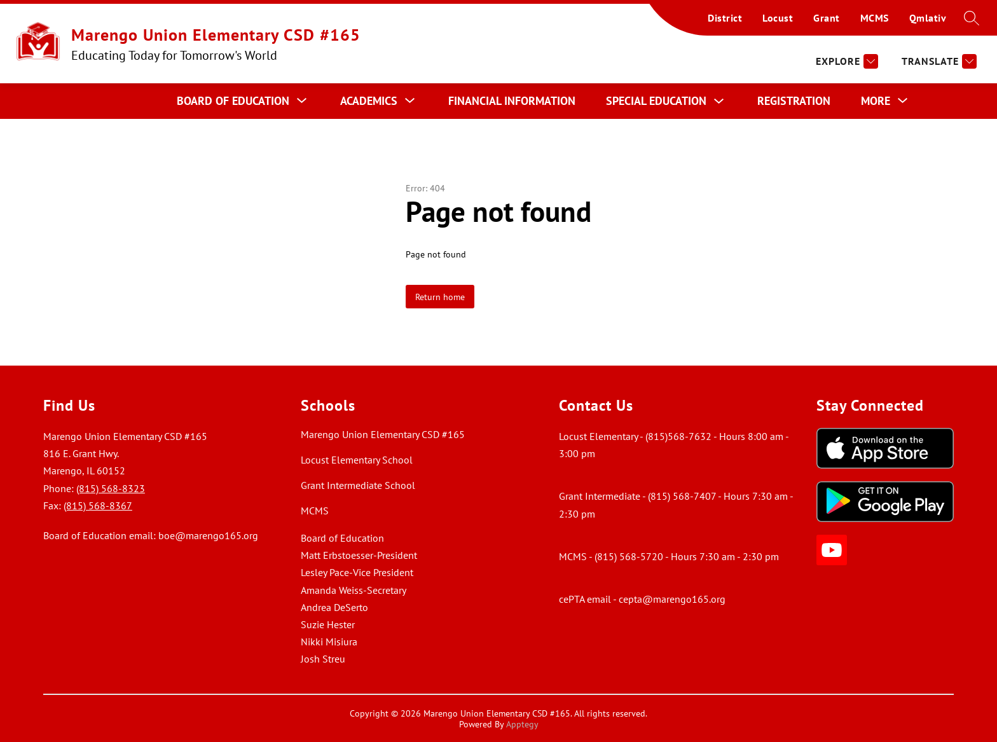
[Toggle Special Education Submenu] (719, 101)
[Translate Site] (937, 61)
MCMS (874, 17)
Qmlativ (928, 17)
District (725, 17)
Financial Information (511, 100)
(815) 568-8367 (98, 505)
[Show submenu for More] (875, 101)
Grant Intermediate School (358, 485)
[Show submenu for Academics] (368, 101)
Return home (440, 296)
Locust (777, 17)
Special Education (656, 100)
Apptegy (522, 723)
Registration (793, 100)
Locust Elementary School (357, 459)
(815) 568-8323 (110, 488)
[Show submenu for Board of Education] (233, 101)
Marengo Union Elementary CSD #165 (383, 434)
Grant (826, 17)
